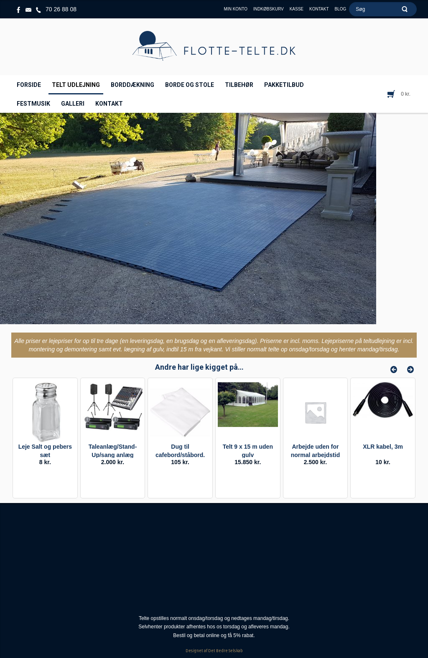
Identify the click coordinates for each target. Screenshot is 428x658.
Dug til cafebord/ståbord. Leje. (180, 455)
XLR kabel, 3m (383, 446)
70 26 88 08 (61, 9)
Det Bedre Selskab (225, 650)
